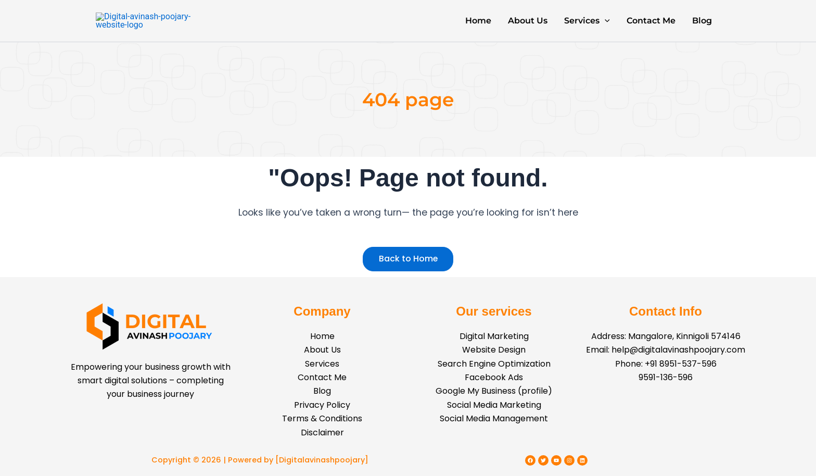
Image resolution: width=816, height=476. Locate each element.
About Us (527, 26)
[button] (605, 26)
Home (478, 26)
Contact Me (651, 26)
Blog (702, 26)
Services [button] (587, 26)
